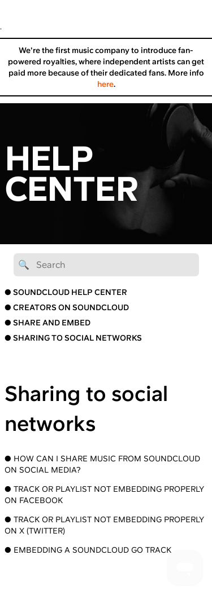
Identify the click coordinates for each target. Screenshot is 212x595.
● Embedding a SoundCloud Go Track (88, 549)
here (105, 84)
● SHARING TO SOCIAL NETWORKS (73, 337)
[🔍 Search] (106, 264)
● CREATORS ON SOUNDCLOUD (67, 307)
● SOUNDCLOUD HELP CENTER (66, 292)
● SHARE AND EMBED (47, 322)
